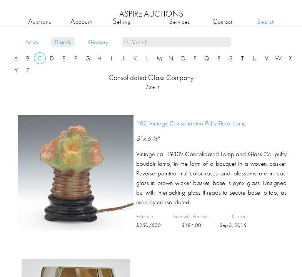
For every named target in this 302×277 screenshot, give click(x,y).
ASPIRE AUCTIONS (151, 13)
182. (191, 123)
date (150, 86)
